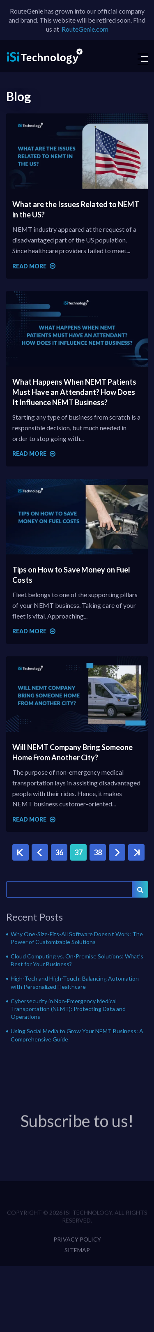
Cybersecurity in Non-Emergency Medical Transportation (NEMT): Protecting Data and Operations (68, 1008)
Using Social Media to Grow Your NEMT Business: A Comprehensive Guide (77, 1034)
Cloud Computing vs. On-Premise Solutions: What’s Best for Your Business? (77, 960)
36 (59, 852)
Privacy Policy (77, 1245)
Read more (33, 266)
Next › (117, 852)
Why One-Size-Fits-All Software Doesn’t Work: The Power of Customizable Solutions (77, 937)
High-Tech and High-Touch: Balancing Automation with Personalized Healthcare (75, 982)
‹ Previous (40, 852)
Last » (136, 852)
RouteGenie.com (85, 29)
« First (21, 852)
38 (98, 852)
